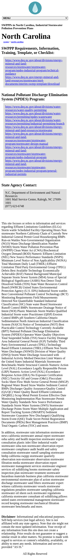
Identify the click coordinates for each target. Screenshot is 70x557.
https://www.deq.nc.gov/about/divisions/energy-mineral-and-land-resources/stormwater (34, 128)
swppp (6, 42)
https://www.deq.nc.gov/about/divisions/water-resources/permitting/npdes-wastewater (33, 115)
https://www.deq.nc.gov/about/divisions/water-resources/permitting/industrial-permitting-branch (34, 122)
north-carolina (17, 42)
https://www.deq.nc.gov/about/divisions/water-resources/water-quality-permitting (33, 108)
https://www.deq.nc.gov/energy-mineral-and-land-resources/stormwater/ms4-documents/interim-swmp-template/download (32, 80)
